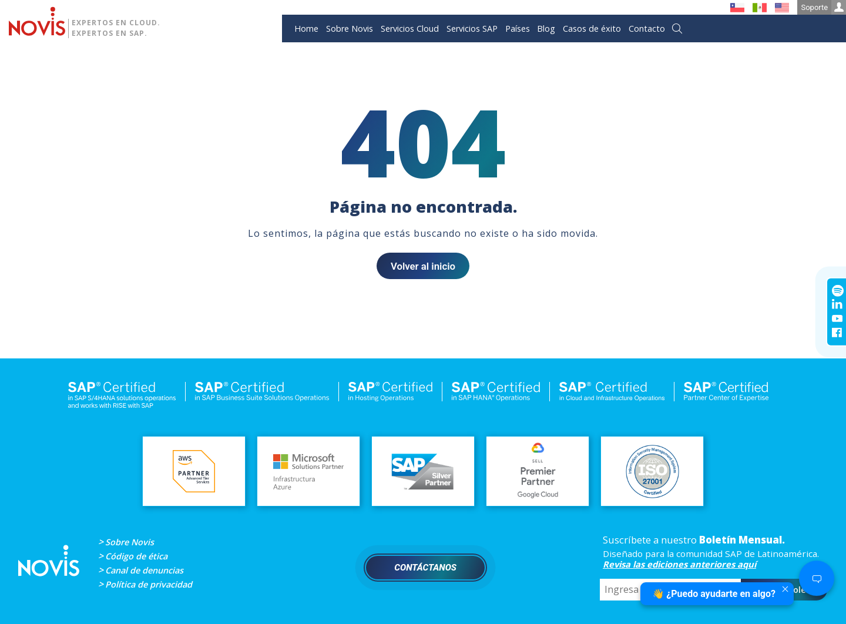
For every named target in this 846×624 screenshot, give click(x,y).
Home (306, 28)
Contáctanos (425, 567)
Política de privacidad (148, 584)
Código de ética (136, 556)
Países (517, 28)
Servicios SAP (472, 28)
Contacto (647, 28)
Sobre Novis (349, 28)
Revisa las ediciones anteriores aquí (679, 564)
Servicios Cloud (410, 28)
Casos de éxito (592, 28)
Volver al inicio (423, 266)
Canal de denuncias (144, 570)
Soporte (823, 7)
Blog (546, 28)
